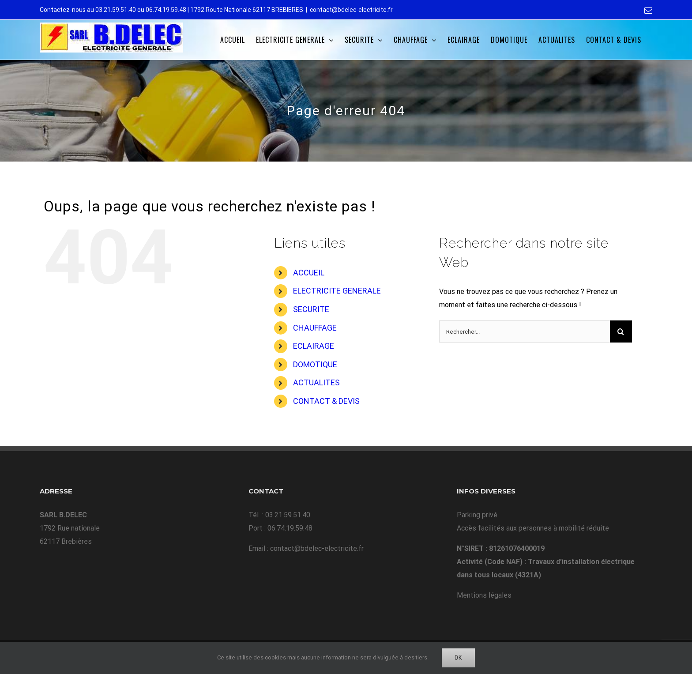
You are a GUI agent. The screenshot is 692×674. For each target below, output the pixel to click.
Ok (458, 657)
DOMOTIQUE (315, 364)
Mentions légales (484, 595)
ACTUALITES (316, 382)
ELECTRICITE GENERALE (337, 290)
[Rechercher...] (524, 331)
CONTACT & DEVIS (326, 401)
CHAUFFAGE (315, 327)
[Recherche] (621, 331)
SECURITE (311, 309)
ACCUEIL (308, 272)
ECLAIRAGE (313, 345)
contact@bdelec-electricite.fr (351, 9)
